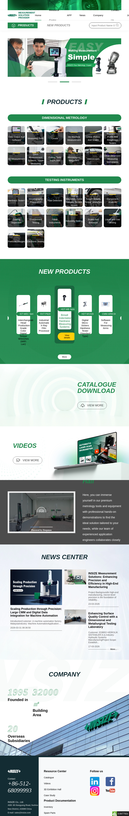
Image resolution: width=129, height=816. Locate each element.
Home (38, 15)
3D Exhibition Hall (52, 789)
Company (98, 15)
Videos (47, 783)
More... (113, 649)
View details (67, 336)
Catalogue (49, 777)
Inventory (48, 807)
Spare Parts (49, 813)
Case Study (49, 795)
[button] (52, 81)
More (64, 357)
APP (69, 15)
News (82, 15)
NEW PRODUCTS (58, 25)
